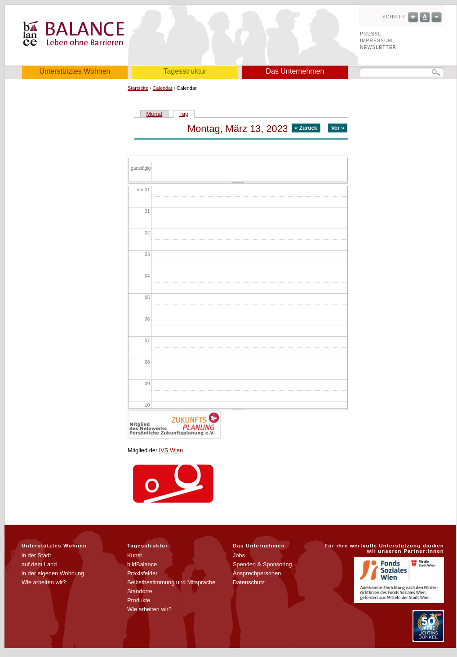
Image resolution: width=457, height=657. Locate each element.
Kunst (134, 555)
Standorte (139, 591)
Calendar (163, 88)
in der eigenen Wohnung (53, 573)
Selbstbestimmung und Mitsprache (171, 582)
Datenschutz (249, 582)
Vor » (337, 128)
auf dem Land (39, 564)
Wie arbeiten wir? (44, 582)
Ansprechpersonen (257, 573)
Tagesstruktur (184, 71)
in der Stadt (36, 555)
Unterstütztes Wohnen (74, 71)
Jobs (239, 555)
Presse (371, 33)
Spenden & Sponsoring (262, 564)
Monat (154, 113)
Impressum (376, 40)
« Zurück (306, 128)
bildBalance (142, 564)
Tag (187, 113)
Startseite (138, 88)
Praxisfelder (142, 573)
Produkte (138, 600)
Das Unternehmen (295, 71)
